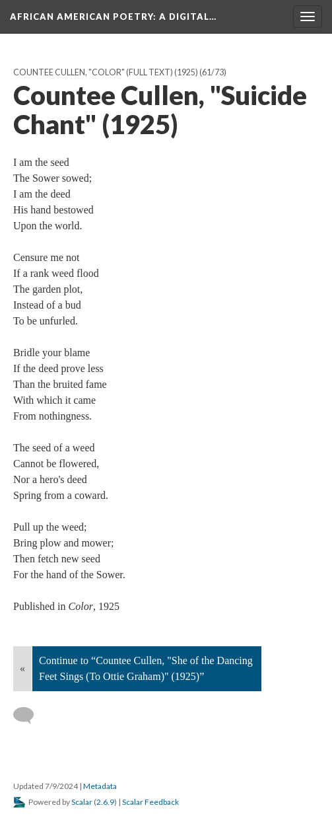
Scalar (81, 802)
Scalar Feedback (150, 802)
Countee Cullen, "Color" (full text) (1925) (105, 72)
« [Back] (22, 668)
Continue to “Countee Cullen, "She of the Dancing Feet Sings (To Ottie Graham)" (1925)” (146, 668)
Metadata (100, 786)
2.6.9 (105, 802)
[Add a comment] (29, 715)
